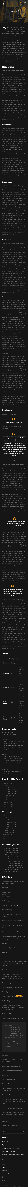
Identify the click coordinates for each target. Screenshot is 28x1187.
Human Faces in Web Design (10, 1148)
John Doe (6, 673)
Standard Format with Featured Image (13, 1154)
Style (3, 1177)
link (17, 905)
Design (4, 1167)
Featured (4, 1170)
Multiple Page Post (7, 1142)
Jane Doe (6, 687)
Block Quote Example (8, 1151)
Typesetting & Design (8, 1145)
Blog (3, 1164)
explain (19, 771)
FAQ (15, 883)
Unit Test (4, 1180)
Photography (6, 1174)
